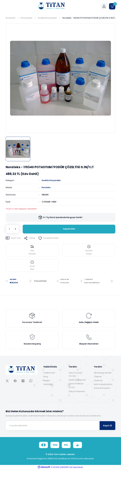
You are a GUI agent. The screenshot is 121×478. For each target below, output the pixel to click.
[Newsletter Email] (60, 434)
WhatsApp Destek (102, 381)
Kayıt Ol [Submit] (107, 434)
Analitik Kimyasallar (52, 180)
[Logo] (51, 6)
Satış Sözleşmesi (77, 399)
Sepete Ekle (69, 229)
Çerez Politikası (76, 392)
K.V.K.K (72, 396)
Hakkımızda (49, 381)
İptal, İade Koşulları (103, 393)
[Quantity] (12, 229)
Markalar (47, 393)
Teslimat (98, 389)
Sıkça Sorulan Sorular (75, 383)
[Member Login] (104, 6)
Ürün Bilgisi (14, 284)
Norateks (46, 187)
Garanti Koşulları (102, 396)
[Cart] (112, 6)
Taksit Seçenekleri (92, 284)
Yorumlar (40, 284)
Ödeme (98, 385)
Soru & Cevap (64, 284)
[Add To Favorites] (51, 238)
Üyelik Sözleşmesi (77, 388)
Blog (45, 385)
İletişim (46, 389)
